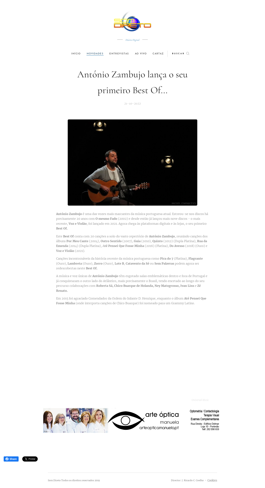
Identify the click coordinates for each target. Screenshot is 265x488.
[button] (185, 53)
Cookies (212, 480)
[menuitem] (74, 53)
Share (11, 459)
